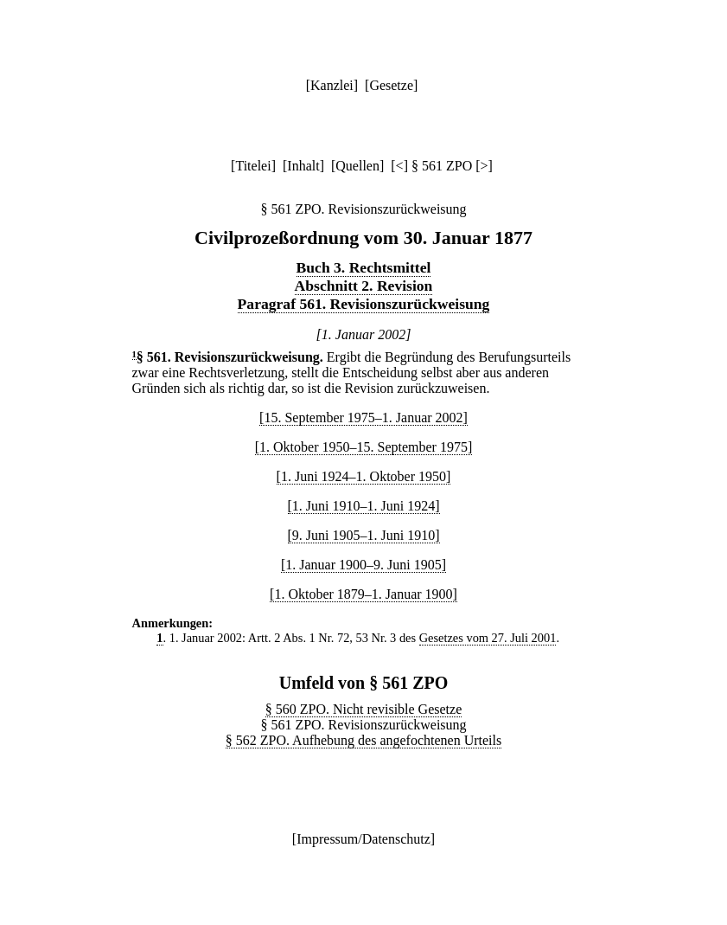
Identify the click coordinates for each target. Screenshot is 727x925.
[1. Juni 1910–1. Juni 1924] (364, 505)
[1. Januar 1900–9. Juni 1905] (363, 564)
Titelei (253, 165)
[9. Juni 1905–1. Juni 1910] (364, 535)
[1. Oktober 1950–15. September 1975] (364, 447)
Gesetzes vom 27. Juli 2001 (488, 638)
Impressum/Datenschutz (363, 839)
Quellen (357, 165)
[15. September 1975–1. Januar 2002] (363, 417)
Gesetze (391, 85)
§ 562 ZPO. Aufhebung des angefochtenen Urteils (363, 740)
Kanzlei (332, 85)
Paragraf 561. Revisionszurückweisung (364, 303)
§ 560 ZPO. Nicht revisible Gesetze (363, 709)
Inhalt (303, 165)
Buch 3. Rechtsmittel (364, 267)
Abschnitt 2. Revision (364, 285)
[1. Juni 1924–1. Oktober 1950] (364, 476)
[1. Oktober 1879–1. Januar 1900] (363, 594)
